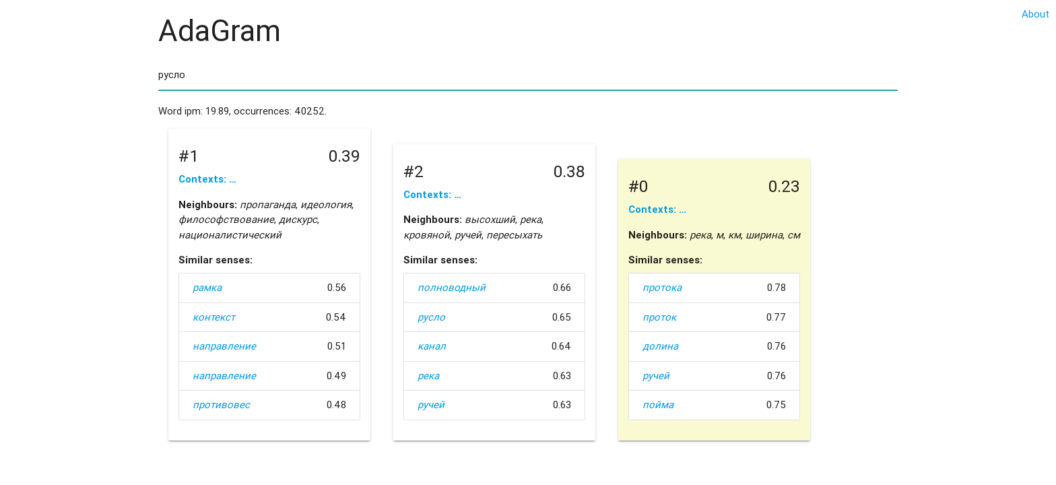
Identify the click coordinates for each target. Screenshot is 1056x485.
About (1035, 13)
